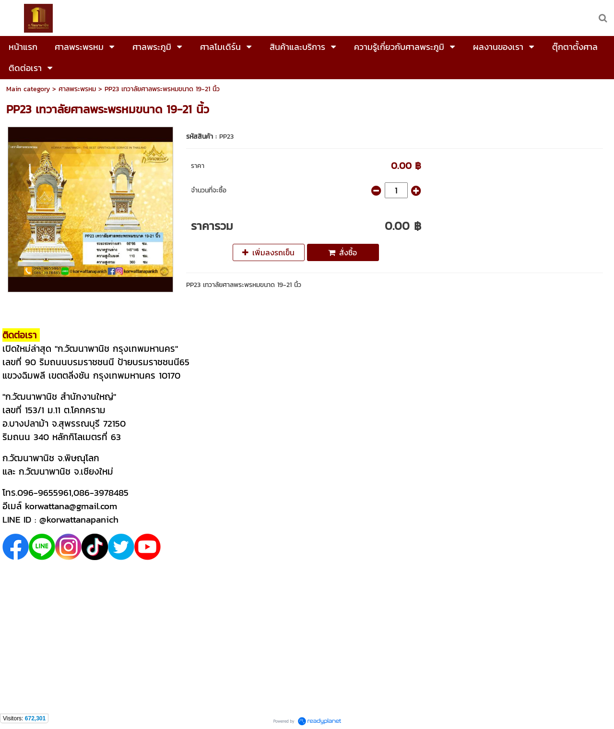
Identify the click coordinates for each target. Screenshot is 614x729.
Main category (28, 89)
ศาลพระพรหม (77, 89)
